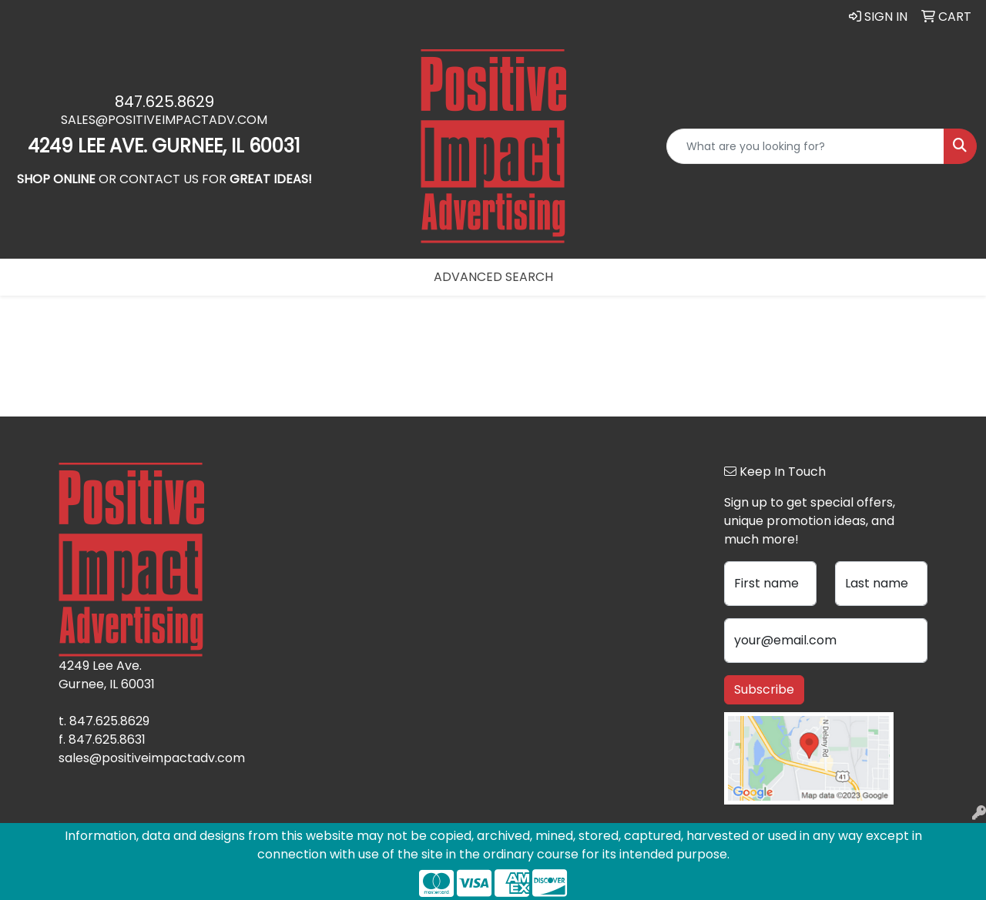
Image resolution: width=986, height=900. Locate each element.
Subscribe (764, 689)
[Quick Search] (805, 146)
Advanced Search (493, 277)
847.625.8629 (164, 101)
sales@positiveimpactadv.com (164, 120)
